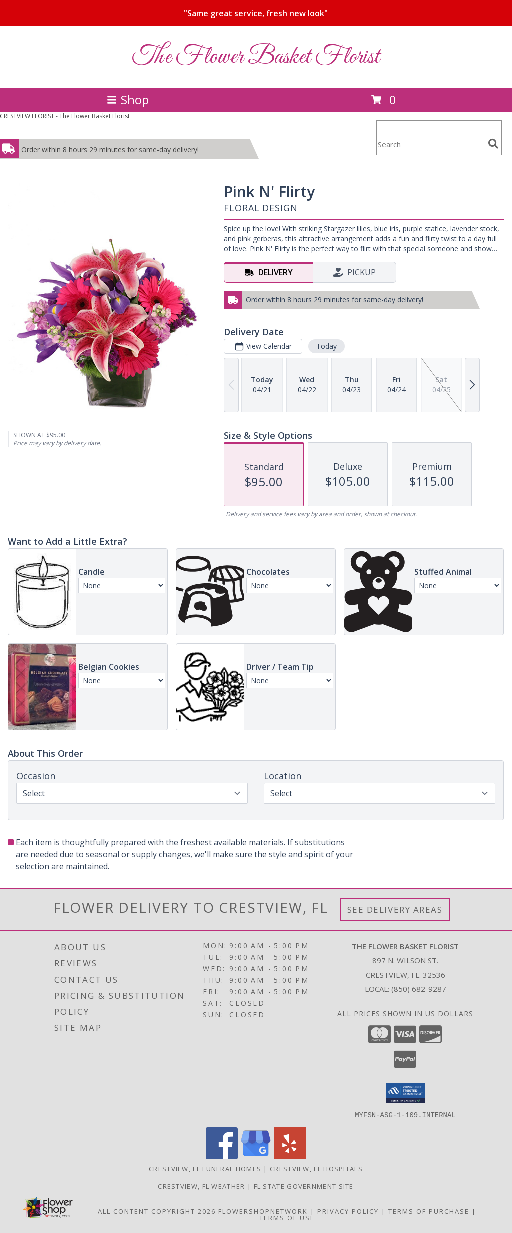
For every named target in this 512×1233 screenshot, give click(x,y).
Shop (128, 99)
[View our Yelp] (290, 1156)
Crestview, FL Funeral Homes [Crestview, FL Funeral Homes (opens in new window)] (205, 1168)
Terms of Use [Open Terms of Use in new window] (287, 1217)
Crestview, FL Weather (201, 1185)
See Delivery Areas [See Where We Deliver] (395, 909)
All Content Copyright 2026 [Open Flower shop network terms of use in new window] (157, 1210)
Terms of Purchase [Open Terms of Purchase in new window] (429, 1210)
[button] (405, 1093)
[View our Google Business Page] (256, 1156)
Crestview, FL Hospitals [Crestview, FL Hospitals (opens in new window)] (316, 1168)
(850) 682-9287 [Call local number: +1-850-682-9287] (419, 989)
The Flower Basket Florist (256, 57)
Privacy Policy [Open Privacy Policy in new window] (348, 1210)
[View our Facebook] (222, 1156)
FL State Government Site (304, 1185)
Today (326, 346)
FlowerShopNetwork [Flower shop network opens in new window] (263, 1210)
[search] (494, 143)
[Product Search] (430, 144)
